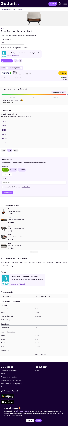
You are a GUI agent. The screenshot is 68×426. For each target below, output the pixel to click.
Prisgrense (5, 166)
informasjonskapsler (22, 411)
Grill (13, 9)
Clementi (50, 262)
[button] (60, 3)
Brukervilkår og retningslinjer (11, 384)
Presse (3, 374)
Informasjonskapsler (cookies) (11, 380)
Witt (25, 262)
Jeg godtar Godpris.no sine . (17, 187)
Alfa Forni (32, 262)
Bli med (37, 370)
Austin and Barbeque (7, 266)
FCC (43, 262)
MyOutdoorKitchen (60, 262)
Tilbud (53, 3)
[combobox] (12, 42)
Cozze (38, 262)
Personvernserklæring (9, 377)
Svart (48, 296)
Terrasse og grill (6, 9)
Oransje (43, 296)
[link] (10, 3)
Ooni (21, 262)
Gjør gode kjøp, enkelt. (9, 370)
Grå (36, 296)
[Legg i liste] (16, 60)
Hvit (39, 296)
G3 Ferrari (15, 262)
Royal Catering (5, 262)
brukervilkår (26, 187)
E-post (4, 179)
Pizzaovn (20, 9)
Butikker (4, 387)
